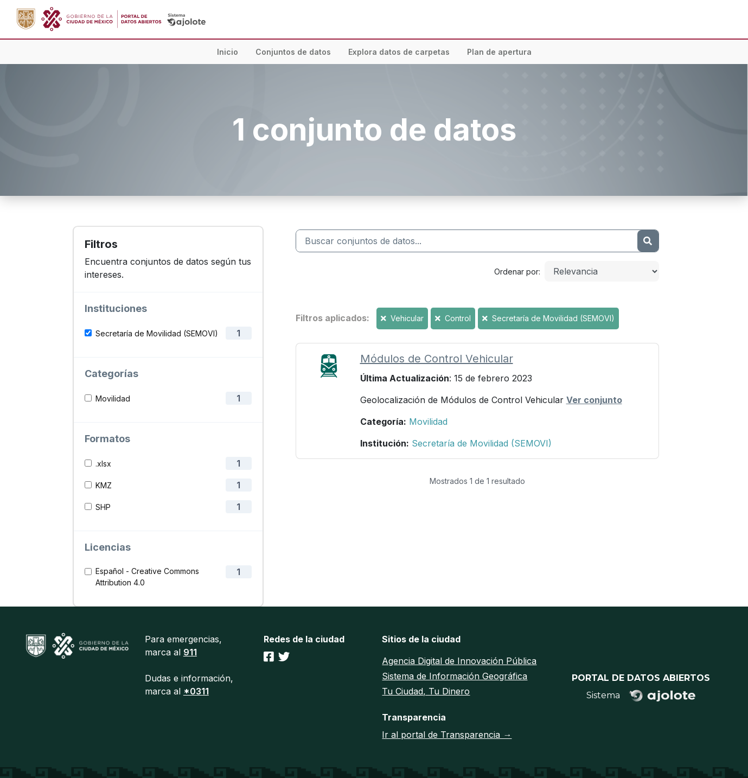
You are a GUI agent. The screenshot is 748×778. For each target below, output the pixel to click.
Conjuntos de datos (293, 51)
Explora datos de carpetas (399, 51)
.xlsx (103, 463)
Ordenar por (516, 271)
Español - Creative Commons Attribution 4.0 (147, 576)
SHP (103, 507)
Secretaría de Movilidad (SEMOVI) (156, 333)
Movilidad (112, 398)
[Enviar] (647, 241)
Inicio (227, 51)
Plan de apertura (499, 51)
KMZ (103, 485)
